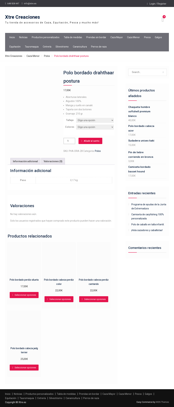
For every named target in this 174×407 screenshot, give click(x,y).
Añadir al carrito (91, 141)
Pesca (147, 37)
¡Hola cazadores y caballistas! (147, 230)
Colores (69, 127)
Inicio (12, 37)
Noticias (23, 37)
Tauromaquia (32, 47)
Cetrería (47, 47)
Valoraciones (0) (53, 161)
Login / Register (158, 3)
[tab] (25, 161)
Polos (47, 56)
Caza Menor (133, 37)
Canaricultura (80, 47)
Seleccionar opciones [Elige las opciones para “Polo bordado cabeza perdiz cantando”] (95, 299)
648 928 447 (13, 3)
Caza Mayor (116, 37)
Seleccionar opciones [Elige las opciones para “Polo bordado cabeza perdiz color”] (60, 299)
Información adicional (25, 161)
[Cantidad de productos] (69, 141)
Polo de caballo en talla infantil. (147, 224)
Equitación (15, 47)
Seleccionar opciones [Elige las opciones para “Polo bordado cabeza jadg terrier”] (25, 367)
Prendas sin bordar (96, 37)
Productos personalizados (45, 37)
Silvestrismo (62, 47)
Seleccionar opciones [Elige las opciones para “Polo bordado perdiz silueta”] (25, 295)
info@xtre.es (30, 3)
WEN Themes (162, 402)
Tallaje (70, 120)
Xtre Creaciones (22, 17)
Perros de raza (99, 47)
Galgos (158, 37)
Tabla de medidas (73, 37)
